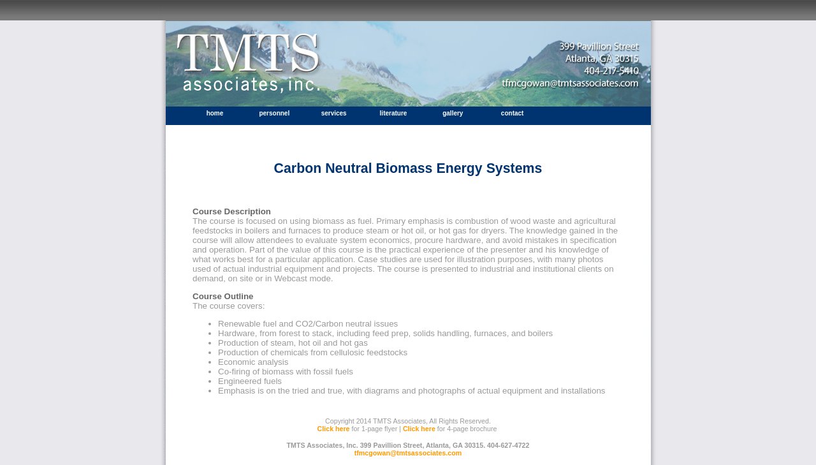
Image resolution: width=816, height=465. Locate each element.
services (334, 113)
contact (512, 113)
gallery (452, 113)
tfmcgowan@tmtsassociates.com (408, 453)
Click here (333, 428)
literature (393, 113)
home (215, 113)
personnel (274, 113)
